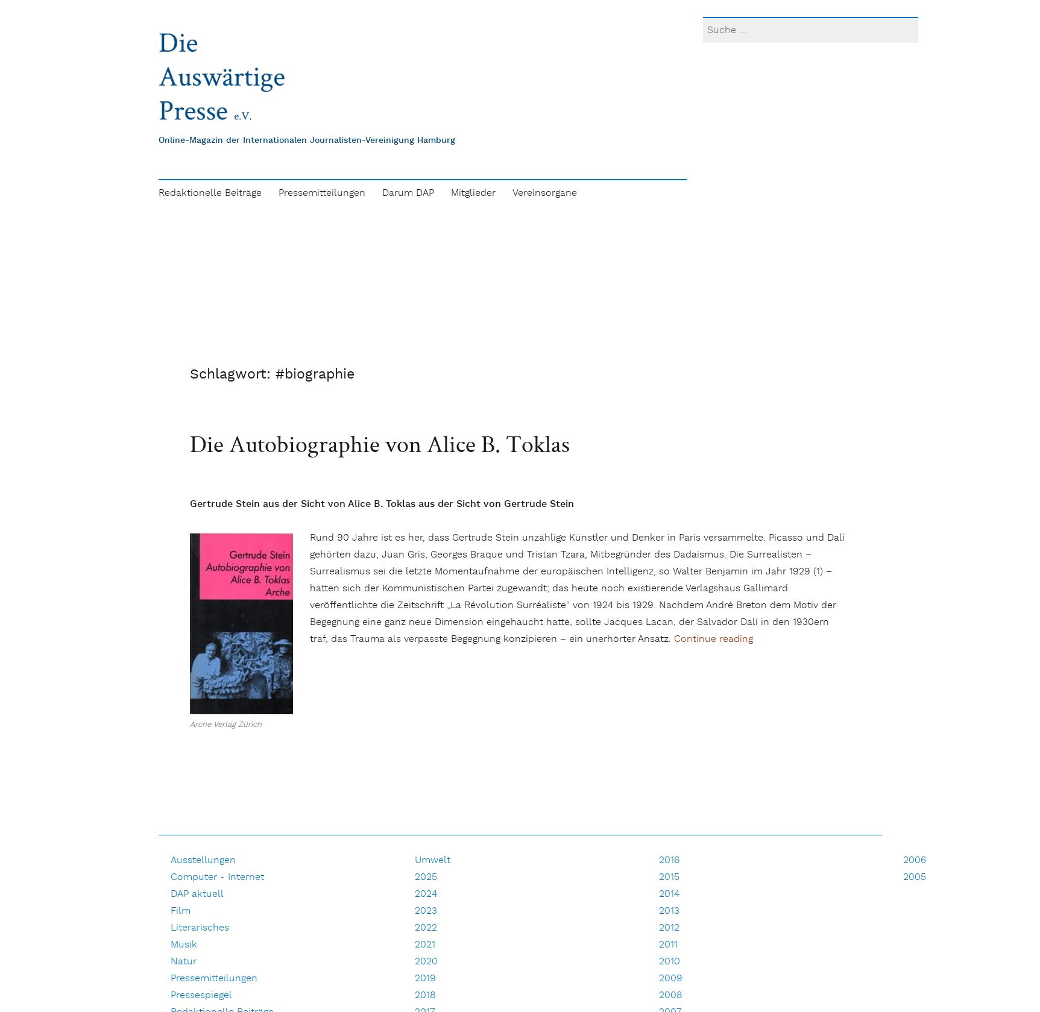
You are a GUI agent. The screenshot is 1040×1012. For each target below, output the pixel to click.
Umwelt (432, 860)
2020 (426, 961)
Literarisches (200, 928)
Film (181, 911)
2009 (670, 978)
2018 (425, 995)
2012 (669, 928)
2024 (426, 894)
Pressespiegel (201, 995)
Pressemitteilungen (322, 193)
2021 (425, 944)
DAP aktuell (197, 894)
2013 (669, 911)
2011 (668, 944)
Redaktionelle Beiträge (210, 193)
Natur (184, 961)
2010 (669, 961)
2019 (425, 978)
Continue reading (713, 639)
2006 (914, 860)
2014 (669, 894)
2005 (914, 877)
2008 (670, 995)
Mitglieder (473, 193)
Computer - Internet (217, 877)
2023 (426, 911)
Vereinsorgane (544, 193)
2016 (669, 860)
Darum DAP (408, 193)
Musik (184, 944)
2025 (426, 877)
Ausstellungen (203, 860)
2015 (669, 877)
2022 (426, 928)
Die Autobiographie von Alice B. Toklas (380, 443)
